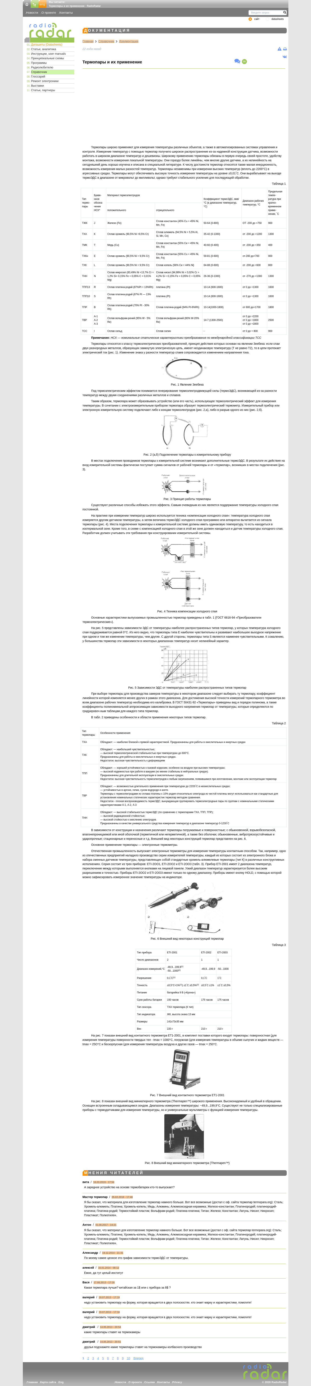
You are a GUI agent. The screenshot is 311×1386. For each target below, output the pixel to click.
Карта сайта (48, 1382)
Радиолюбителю (42, 67)
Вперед (138, 1358)
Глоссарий (38, 76)
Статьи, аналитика (43, 49)
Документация (128, 41)
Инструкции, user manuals (48, 53)
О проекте (48, 12)
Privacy (177, 1382)
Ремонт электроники (45, 81)
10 (128, 1358)
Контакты (66, 12)
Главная (88, 41)
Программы (39, 62)
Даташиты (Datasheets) (46, 44)
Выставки (37, 85)
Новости (32, 12)
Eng (61, 1382)
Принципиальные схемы (47, 58)
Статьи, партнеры (43, 90)
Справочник (39, 72)
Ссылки (149, 1382)
